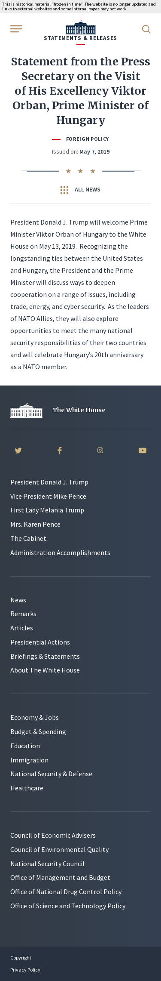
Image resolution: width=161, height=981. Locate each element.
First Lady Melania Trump (47, 510)
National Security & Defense (51, 773)
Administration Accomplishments (60, 552)
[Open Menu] (15, 28)
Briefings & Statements (45, 656)
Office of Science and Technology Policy (67, 905)
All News (80, 189)
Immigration (29, 760)
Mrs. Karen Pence (35, 524)
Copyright (20, 957)
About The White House (45, 670)
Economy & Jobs (34, 717)
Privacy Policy (25, 969)
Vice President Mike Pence (48, 496)
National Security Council (47, 863)
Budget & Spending (38, 731)
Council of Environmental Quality (59, 849)
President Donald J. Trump (49, 482)
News (18, 599)
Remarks (23, 613)
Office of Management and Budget (60, 877)
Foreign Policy (87, 139)
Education (25, 745)
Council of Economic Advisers (53, 835)
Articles (21, 627)
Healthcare (26, 788)
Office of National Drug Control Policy (66, 891)
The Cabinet (28, 538)
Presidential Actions (40, 642)
